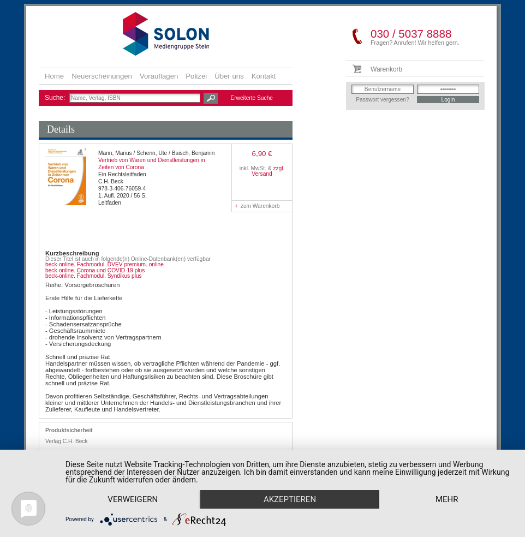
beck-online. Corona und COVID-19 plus (95, 270)
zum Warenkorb (257, 206)
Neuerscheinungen (101, 76)
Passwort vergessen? (382, 100)
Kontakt (264, 76)
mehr (446, 499)
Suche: (56, 98)
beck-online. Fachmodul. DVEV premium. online (104, 264)
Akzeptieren (290, 499)
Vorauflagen (159, 76)
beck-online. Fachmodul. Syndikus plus (93, 276)
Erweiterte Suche (251, 98)
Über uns (229, 76)
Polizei (196, 76)
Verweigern (133, 499)
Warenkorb (386, 69)
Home (54, 76)
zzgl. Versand (268, 171)
